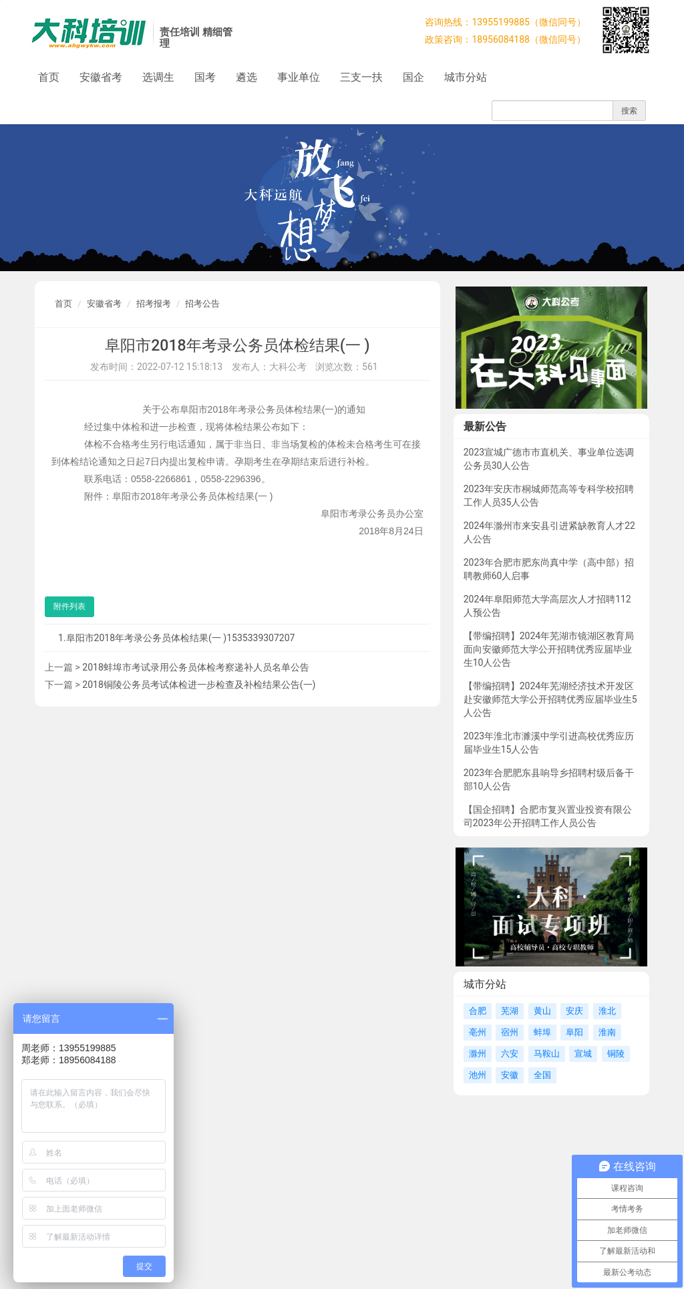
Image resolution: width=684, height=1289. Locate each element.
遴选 (246, 77)
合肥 (477, 1011)
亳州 (477, 1032)
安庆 (574, 1011)
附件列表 (69, 606)
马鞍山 (547, 1054)
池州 (477, 1075)
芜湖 (509, 1011)
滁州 (477, 1054)
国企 (413, 77)
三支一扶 (361, 77)
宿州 (509, 1032)
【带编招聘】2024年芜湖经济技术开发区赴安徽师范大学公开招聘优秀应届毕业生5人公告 (550, 699)
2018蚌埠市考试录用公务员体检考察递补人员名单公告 (195, 667)
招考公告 (202, 304)
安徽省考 (100, 77)
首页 (48, 77)
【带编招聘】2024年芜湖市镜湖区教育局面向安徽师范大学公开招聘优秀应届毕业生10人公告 (549, 649)
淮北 (607, 1011)
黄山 (542, 1011)
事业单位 (298, 77)
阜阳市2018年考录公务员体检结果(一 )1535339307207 (180, 637)
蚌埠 (542, 1032)
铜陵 (616, 1054)
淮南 (607, 1032)
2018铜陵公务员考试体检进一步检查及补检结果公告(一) (198, 684)
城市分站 (465, 77)
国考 (205, 77)
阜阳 (574, 1032)
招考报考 (153, 304)
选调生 (158, 77)
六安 (509, 1054)
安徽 (509, 1075)
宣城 (583, 1054)
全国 (542, 1075)
